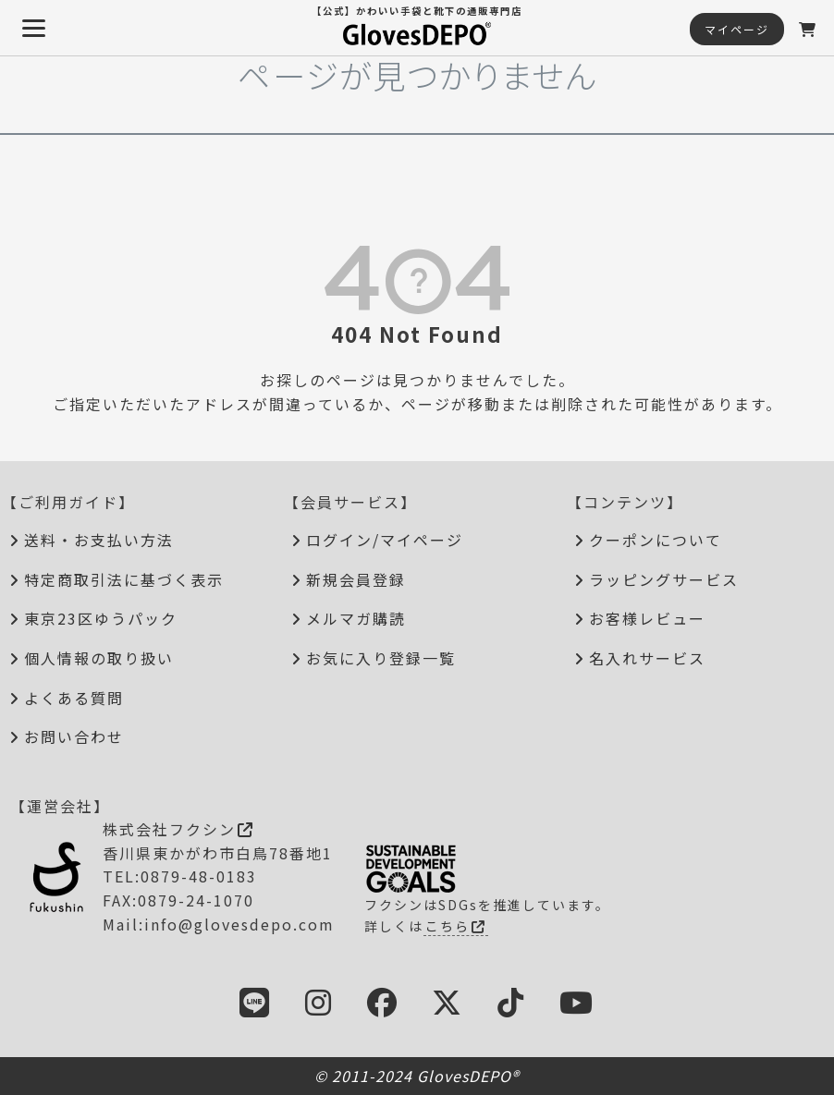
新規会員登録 (356, 579)
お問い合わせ (74, 736)
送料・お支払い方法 (99, 540)
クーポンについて (655, 540)
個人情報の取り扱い (99, 658)
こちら (455, 926)
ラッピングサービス (664, 579)
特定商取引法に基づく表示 (124, 579)
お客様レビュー (647, 618)
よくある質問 (74, 698)
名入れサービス (647, 658)
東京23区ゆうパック (101, 618)
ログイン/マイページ (384, 540)
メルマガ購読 (356, 618)
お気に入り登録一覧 (381, 658)
